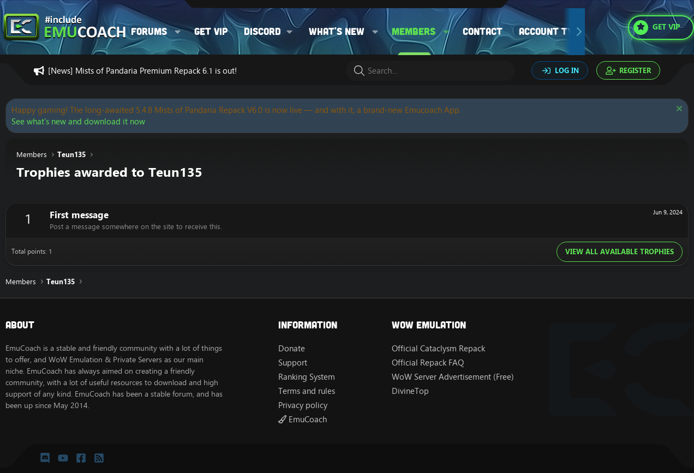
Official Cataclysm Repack (438, 348)
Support (292, 362)
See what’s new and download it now (78, 121)
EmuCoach (302, 419)
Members (413, 31)
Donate (291, 348)
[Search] (430, 71)
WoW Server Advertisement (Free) (453, 376)
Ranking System (306, 376)
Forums (149, 31)
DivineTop (410, 391)
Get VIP (211, 31)
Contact (482, 31)
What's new (336, 31)
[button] (178, 31)
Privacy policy (302, 405)
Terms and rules (306, 391)
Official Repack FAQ (428, 362)
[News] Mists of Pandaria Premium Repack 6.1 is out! (142, 70)
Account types (554, 31)
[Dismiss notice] (678, 110)
